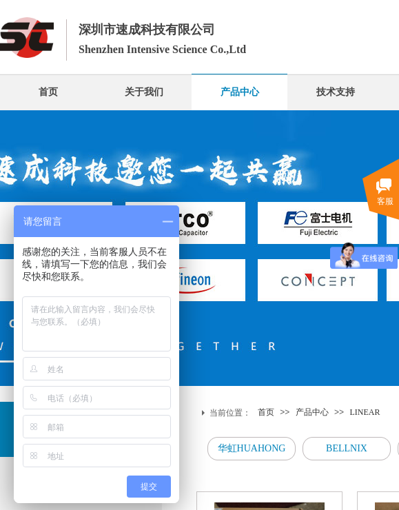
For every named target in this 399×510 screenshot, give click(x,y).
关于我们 (144, 92)
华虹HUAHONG (252, 448)
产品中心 (240, 92)
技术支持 (335, 92)
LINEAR (364, 412)
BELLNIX (346, 448)
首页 (48, 92)
